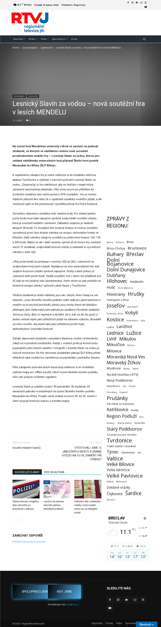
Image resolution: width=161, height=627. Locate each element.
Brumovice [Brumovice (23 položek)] (137, 248)
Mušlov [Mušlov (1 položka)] (126, 368)
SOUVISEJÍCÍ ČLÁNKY (27, 472)
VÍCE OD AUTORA (54, 472)
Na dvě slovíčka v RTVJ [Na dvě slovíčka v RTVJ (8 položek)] (122, 374)
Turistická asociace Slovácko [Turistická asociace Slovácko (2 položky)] (122, 434)
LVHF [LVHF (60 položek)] (112, 339)
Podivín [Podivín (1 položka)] (132, 386)
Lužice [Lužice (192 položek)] (133, 333)
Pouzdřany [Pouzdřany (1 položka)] (112, 392)
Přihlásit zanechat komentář (29, 541)
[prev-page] (15, 520)
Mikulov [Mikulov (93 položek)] (127, 339)
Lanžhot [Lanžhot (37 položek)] (124, 326)
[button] (144, 39)
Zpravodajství (29, 47)
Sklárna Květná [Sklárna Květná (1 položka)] (124, 423)
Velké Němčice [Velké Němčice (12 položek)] (118, 470)
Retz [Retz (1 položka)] (141, 417)
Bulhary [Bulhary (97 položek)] (115, 254)
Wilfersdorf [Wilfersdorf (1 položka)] (121, 481)
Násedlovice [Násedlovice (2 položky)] (113, 386)
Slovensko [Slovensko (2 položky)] (139, 423)
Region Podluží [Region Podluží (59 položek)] (122, 416)
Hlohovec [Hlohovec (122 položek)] (117, 281)
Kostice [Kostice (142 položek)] (115, 319)
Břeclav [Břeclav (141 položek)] (135, 254)
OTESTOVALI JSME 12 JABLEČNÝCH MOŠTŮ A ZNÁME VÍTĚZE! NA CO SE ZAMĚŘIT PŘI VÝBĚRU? (82, 453)
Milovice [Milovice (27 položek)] (114, 351)
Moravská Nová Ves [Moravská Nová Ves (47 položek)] (126, 357)
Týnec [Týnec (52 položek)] (113, 452)
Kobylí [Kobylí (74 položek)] (131, 313)
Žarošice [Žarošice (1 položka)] (111, 499)
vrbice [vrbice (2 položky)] (110, 481)
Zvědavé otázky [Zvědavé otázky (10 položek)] (118, 487)
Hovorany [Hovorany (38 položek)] (116, 294)
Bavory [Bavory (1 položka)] (110, 242)
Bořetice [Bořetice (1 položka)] (120, 242)
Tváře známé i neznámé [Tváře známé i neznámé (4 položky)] (121, 446)
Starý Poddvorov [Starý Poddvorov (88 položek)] (124, 429)
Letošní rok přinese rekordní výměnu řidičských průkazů (53, 505)
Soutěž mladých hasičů (26, 447)
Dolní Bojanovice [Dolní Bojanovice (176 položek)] (120, 262)
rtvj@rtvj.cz (73, 604)
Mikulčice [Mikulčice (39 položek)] (116, 344)
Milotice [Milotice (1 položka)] (131, 345)
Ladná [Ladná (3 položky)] (110, 327)
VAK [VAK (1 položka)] (139, 452)
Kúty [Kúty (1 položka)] (143, 320)
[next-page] (20, 520)
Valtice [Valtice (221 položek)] (115, 458)
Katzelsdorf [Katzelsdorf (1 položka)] (132, 306)
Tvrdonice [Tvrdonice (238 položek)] (119, 440)
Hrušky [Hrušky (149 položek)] (136, 294)
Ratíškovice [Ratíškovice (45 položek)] (117, 409)
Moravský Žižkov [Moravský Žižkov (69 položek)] (124, 362)
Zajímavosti (46, 47)
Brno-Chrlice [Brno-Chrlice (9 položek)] (116, 248)
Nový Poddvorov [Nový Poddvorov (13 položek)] (119, 380)
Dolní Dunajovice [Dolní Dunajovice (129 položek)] (126, 269)
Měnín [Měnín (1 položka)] (136, 368)
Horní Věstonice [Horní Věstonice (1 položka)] (125, 288)
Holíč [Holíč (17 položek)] (111, 287)
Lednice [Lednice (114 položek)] (115, 333)
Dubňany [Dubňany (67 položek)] (116, 275)
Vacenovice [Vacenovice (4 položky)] (128, 452)
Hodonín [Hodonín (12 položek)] (136, 282)
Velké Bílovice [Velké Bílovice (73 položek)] (120, 464)
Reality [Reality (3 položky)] (135, 410)
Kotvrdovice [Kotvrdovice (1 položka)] (132, 320)
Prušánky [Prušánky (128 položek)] (117, 398)
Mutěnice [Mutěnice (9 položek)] (114, 368)
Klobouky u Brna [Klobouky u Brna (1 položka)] (115, 313)
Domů (16, 47)
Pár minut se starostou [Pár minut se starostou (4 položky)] (120, 404)
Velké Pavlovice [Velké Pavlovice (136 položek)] (125, 476)
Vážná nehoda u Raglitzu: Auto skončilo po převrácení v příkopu (26, 505)
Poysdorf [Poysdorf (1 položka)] (123, 392)
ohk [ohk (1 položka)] (124, 386)
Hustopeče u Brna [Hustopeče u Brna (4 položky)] (118, 300)
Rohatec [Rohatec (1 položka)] (111, 423)
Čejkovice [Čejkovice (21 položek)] (115, 494)
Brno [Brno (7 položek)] (130, 242)
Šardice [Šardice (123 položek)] (133, 493)
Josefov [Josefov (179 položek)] (116, 306)
